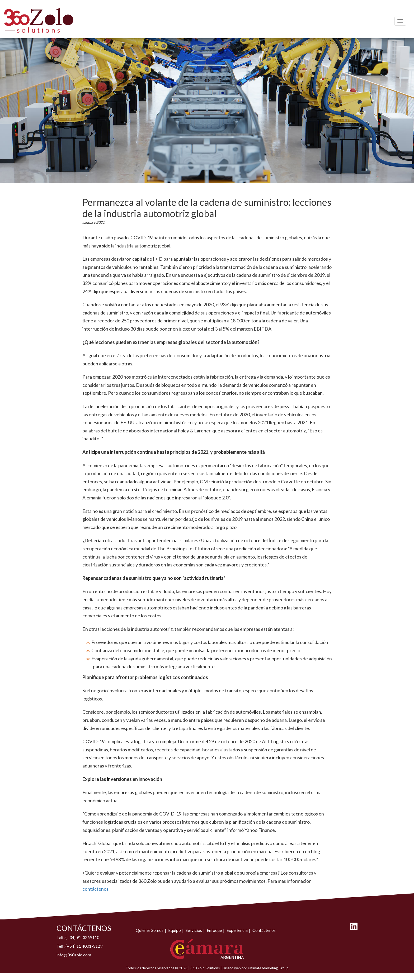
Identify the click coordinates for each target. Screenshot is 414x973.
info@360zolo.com (74, 954)
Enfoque (214, 930)
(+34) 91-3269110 (82, 937)
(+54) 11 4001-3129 (83, 945)
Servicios (194, 930)
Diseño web (232, 968)
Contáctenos (264, 930)
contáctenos (95, 889)
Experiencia (237, 930)
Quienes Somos (149, 930)
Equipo (174, 930)
